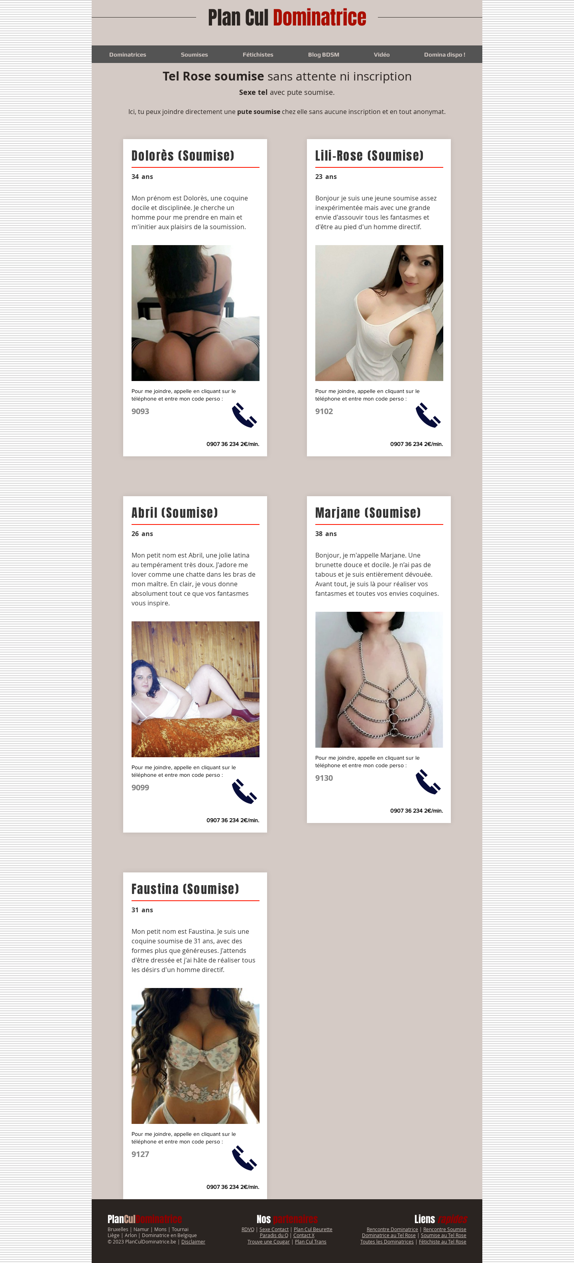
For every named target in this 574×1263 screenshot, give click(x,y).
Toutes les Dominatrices (387, 1241)
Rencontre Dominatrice (392, 1229)
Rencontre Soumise (444, 1229)
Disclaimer (193, 1241)
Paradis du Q (274, 1235)
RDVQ (248, 1229)
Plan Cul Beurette (313, 1229)
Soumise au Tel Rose (443, 1235)
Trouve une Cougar (269, 1241)
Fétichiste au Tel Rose (442, 1241)
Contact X (304, 1235)
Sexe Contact (274, 1229)
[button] (127, 54)
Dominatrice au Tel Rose (389, 1235)
